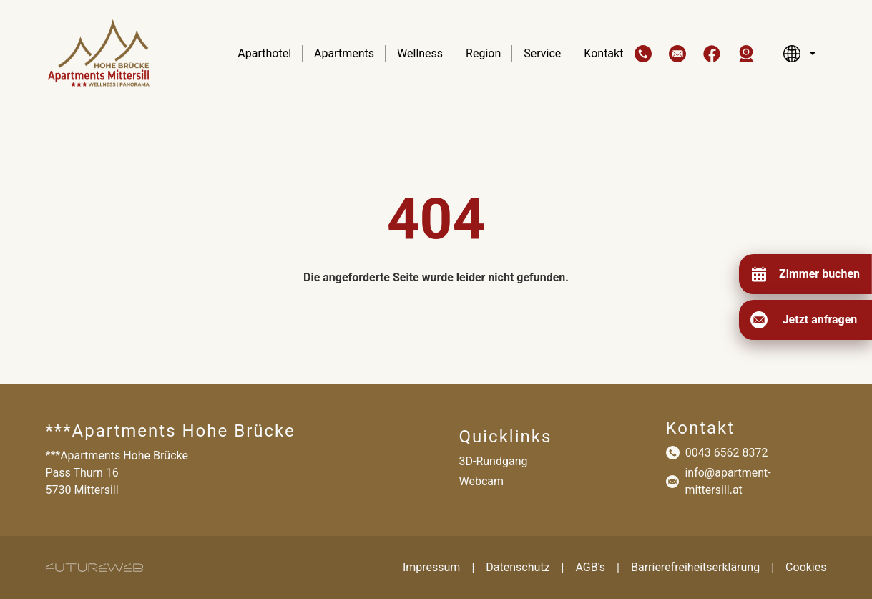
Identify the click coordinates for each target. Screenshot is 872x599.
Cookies (805, 567)
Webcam (481, 481)
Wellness (420, 53)
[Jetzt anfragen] (805, 320)
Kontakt (603, 53)
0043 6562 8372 (726, 452)
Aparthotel (264, 53)
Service (542, 53)
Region (483, 53)
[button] (643, 53)
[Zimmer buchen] (805, 274)
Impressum (432, 567)
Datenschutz (517, 567)
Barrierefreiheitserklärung (695, 567)
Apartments (344, 53)
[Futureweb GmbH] (94, 567)
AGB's (590, 567)
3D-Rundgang (493, 461)
